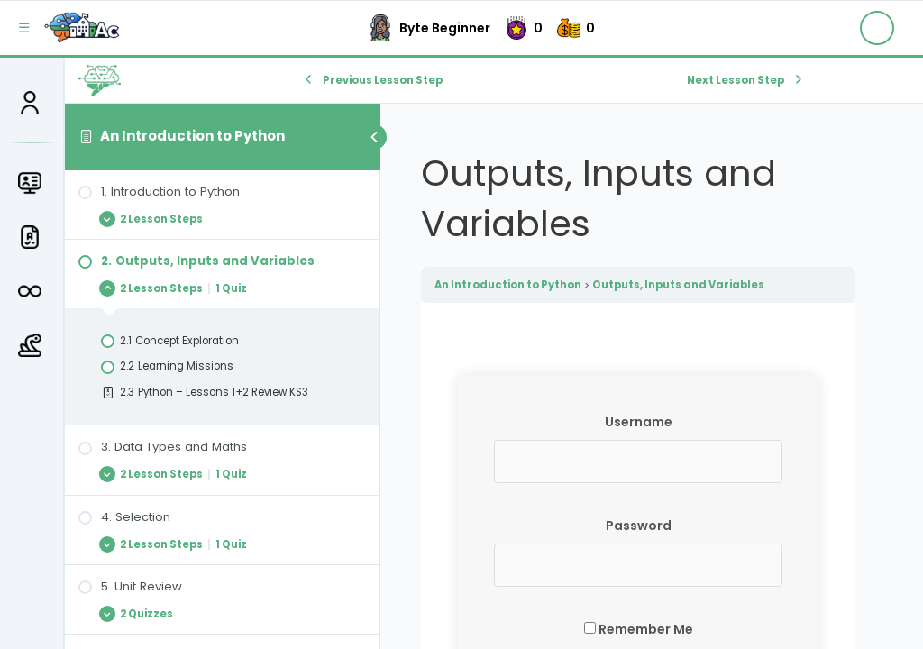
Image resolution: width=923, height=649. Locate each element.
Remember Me (638, 629)
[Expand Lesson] (222, 219)
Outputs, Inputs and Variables (678, 285)
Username (638, 422)
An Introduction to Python (192, 135)
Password (639, 525)
